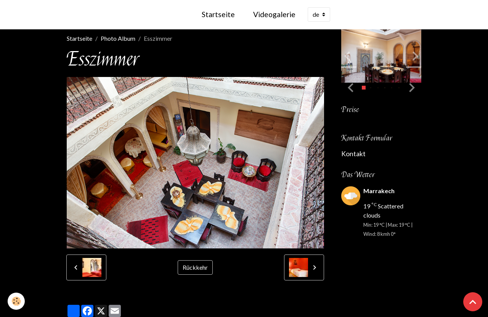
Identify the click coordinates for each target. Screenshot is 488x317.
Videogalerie (274, 14)
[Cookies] (16, 301)
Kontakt (353, 154)
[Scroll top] (472, 301)
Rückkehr (195, 267)
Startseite (218, 14)
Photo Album (118, 38)
